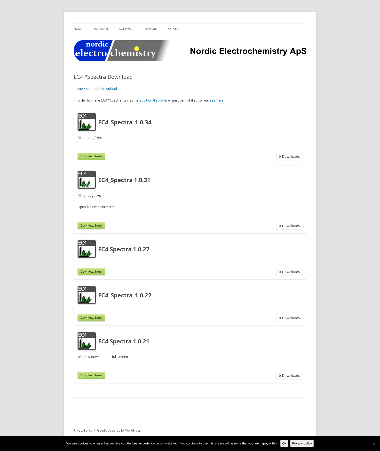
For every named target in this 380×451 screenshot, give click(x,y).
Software (126, 29)
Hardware (101, 29)
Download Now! (91, 156)
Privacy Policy (83, 430)
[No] (374, 443)
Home (78, 29)
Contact (175, 29)
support (92, 88)
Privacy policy (302, 443)
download (109, 88)
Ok (284, 443)
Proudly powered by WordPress (118, 430)
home (78, 88)
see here (216, 100)
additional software (155, 100)
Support (151, 29)
